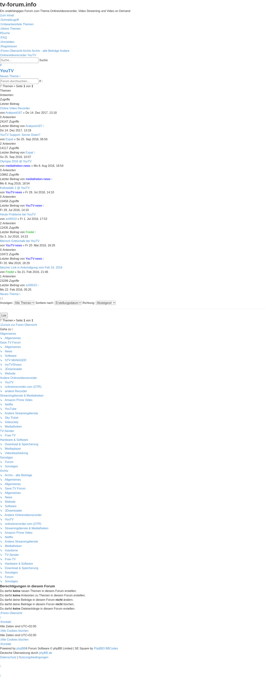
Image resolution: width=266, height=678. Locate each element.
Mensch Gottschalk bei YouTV (19, 241)
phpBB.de (45, 652)
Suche (43, 60)
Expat (9, 139)
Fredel (30, 232)
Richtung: (99, 302)
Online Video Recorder (15, 108)
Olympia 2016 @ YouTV (16, 161)
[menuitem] (17, 24)
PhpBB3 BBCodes (106, 648)
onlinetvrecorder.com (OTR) (235, 26)
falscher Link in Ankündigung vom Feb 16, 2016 (31, 267)
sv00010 (11, 218)
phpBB (20, 648)
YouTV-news (14, 192)
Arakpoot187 (13, 112)
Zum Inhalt (7, 15)
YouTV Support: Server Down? (20, 134)
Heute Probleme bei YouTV (18, 214)
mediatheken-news (18, 165)
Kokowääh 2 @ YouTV (15, 187)
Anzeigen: (17, 302)
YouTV (220, 32)
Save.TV (222, 20)
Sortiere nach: (58, 302)
